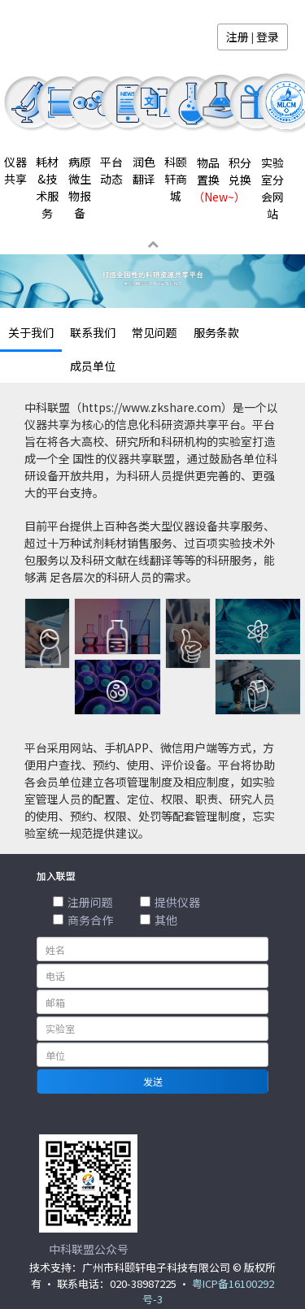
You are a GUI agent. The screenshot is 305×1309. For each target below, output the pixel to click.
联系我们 (92, 332)
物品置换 (208, 179)
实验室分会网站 (272, 188)
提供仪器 (170, 902)
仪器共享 (15, 170)
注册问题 (83, 902)
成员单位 (92, 366)
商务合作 (83, 920)
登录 (267, 36)
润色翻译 (144, 170)
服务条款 (216, 332)
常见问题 (154, 332)
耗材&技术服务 (47, 187)
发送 (153, 1081)
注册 (237, 36)
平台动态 (111, 170)
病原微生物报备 (79, 187)
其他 (158, 920)
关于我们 (31, 332)
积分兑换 (240, 171)
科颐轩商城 (175, 179)
